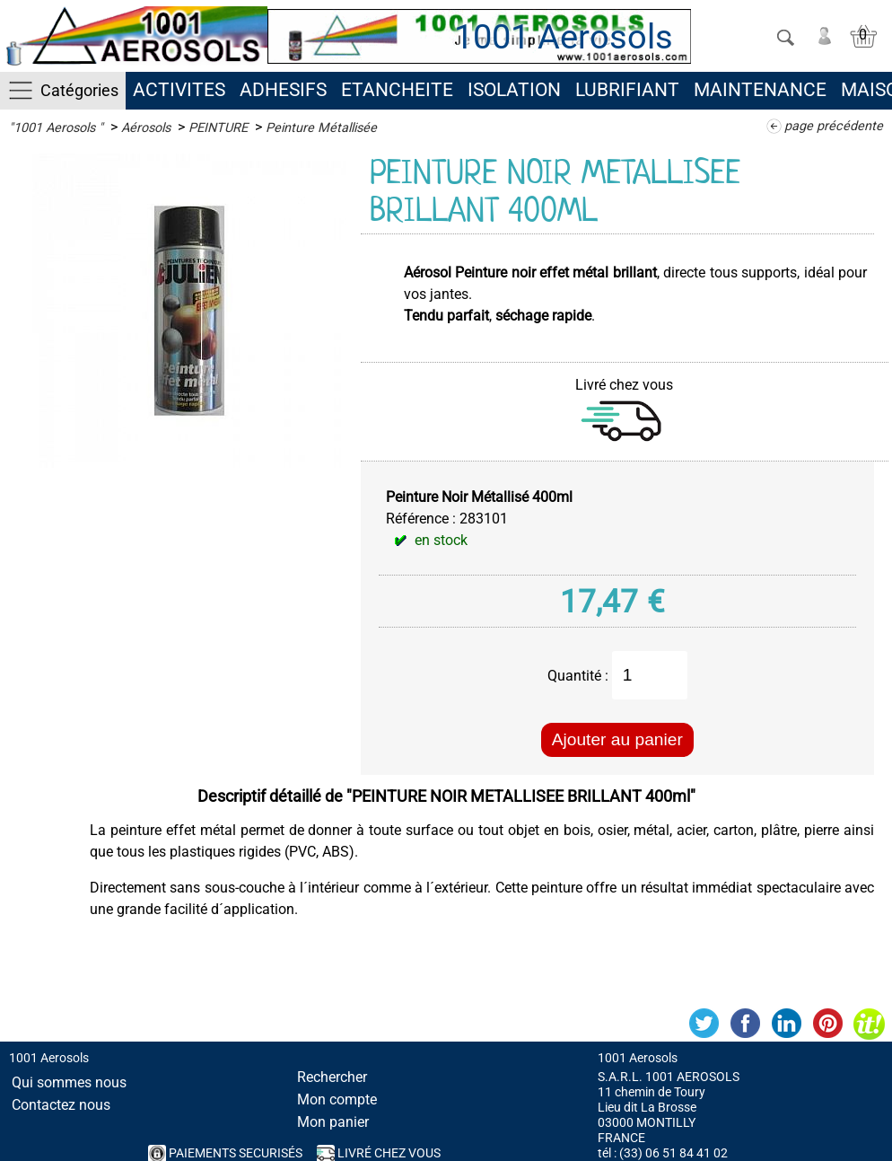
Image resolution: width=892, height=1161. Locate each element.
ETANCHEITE (397, 90)
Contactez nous (61, 1104)
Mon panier (333, 1121)
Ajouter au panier (617, 739)
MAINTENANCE (760, 90)
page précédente (833, 126)
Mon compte (337, 1099)
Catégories (79, 90)
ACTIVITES (179, 90)
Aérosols (146, 128)
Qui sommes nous (69, 1082)
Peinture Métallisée (321, 128)
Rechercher (332, 1077)
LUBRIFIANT (627, 90)
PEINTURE (218, 128)
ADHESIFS (283, 90)
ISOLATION (514, 90)
